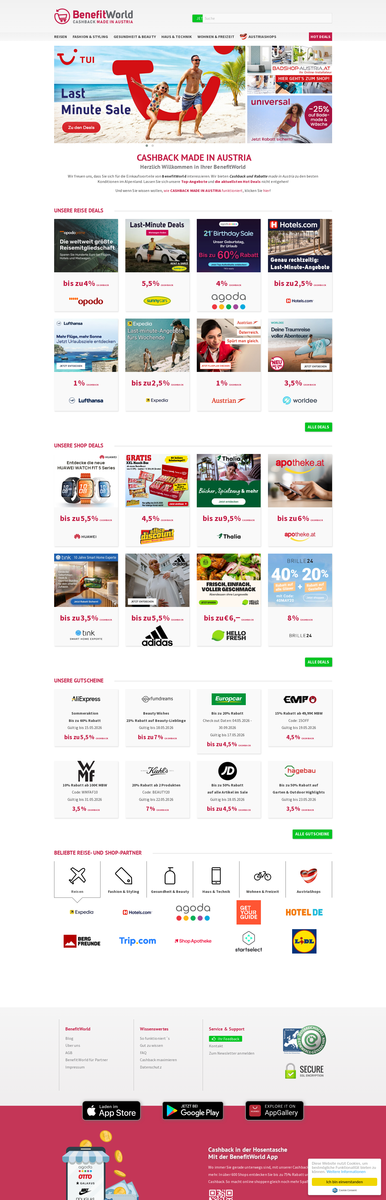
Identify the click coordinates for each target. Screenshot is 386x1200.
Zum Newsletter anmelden (231, 1053)
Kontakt (216, 1045)
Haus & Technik (176, 36)
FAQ (143, 1052)
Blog (69, 1038)
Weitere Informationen (346, 1171)
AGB (68, 1052)
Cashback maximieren (158, 1059)
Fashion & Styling (90, 36)
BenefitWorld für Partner (86, 1059)
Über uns (72, 1045)
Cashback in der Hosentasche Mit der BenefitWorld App (247, 1153)
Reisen (60, 36)
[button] (147, 145)
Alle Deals (318, 427)
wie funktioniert (203, 190)
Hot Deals (320, 36)
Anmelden (276, 18)
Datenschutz (151, 1067)
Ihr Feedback (228, 1038)
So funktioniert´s (155, 1038)
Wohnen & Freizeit (216, 36)
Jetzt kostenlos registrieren (227, 18)
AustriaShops (262, 36)
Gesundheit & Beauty (135, 36)
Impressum (75, 1067)
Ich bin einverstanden (344, 1181)
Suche (329, 18)
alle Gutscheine (312, 834)
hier (266, 190)
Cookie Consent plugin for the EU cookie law (344, 1190)
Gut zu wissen (151, 1045)
